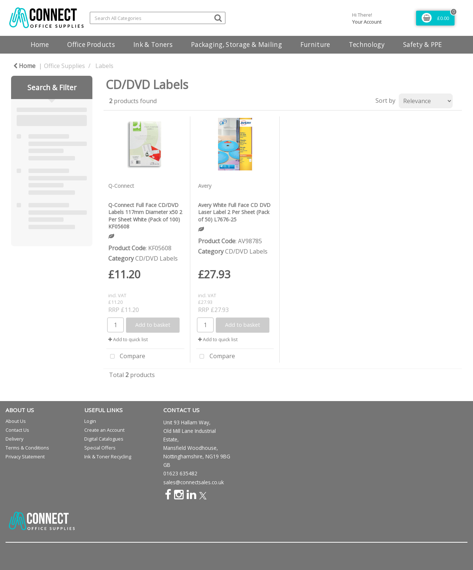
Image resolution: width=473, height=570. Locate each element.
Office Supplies (64, 66)
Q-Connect (121, 185)
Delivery (14, 438)
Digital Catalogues (103, 438)
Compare (125, 357)
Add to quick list (128, 339)
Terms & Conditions (27, 447)
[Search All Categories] (157, 18)
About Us (16, 421)
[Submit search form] (218, 17)
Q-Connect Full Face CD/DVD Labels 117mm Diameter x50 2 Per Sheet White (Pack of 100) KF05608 (145, 215)
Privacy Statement (25, 456)
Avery (204, 185)
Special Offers (100, 447)
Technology (367, 44)
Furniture (315, 44)
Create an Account (104, 430)
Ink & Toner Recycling (107, 456)
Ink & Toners (153, 44)
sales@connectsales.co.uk (193, 482)
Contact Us (17, 430)
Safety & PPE (422, 44)
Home (40, 44)
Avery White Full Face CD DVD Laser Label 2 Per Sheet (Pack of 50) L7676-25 (234, 212)
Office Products (91, 44)
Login (90, 421)
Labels (104, 66)
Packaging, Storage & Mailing (236, 44)
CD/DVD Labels (156, 258)
